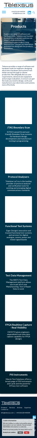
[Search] (34, 12)
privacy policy (13, 429)
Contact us (4, 409)
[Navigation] (3, 12)
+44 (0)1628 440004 (18, 11)
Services (12, 407)
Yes (20, 433)
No (27, 433)
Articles (19, 407)
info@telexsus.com (19, 13)
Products (4, 407)
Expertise (27, 407)
